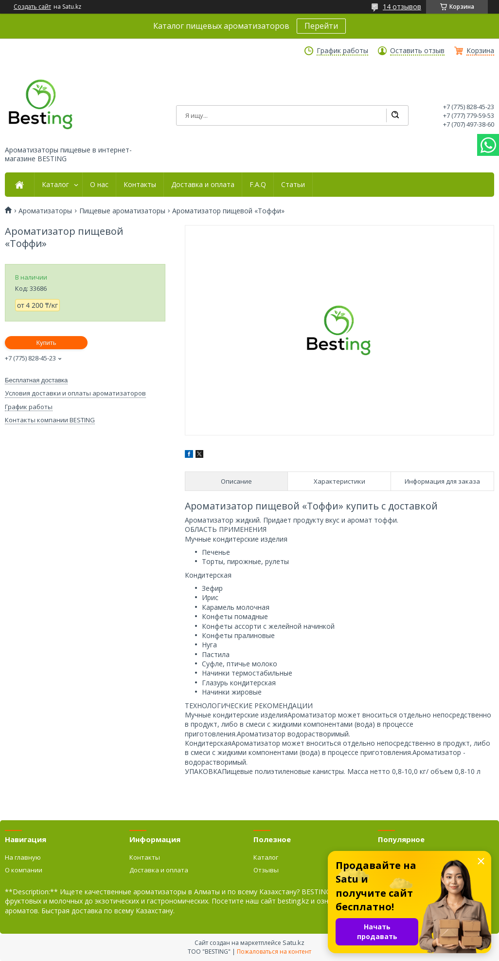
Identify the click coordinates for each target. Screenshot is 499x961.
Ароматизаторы (45, 211)
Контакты (140, 184)
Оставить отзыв (417, 50)
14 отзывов (402, 6)
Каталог (55, 184)
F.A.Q (258, 184)
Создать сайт (32, 6)
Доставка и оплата (202, 184)
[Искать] (395, 115)
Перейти (321, 25)
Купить (46, 342)
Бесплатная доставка (36, 380)
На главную (23, 857)
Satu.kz (293, 942)
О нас (99, 184)
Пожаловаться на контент (274, 951)
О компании (23, 870)
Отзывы (266, 870)
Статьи (293, 184)
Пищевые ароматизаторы (122, 211)
